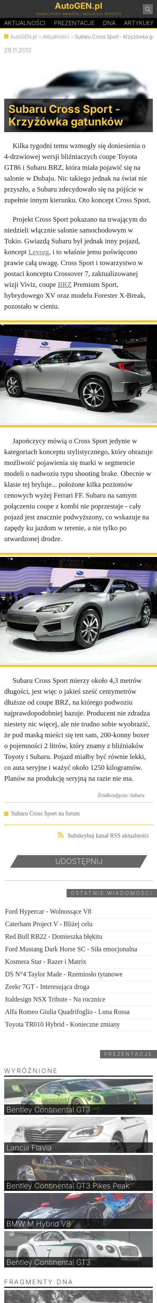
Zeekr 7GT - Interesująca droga (47, 986)
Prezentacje (74, 22)
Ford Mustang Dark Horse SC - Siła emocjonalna (71, 949)
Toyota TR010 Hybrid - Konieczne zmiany (62, 1024)
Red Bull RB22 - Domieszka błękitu (53, 936)
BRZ (65, 285)
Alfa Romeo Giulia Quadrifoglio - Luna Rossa (67, 1011)
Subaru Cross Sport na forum (45, 813)
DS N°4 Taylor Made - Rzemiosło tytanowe (64, 974)
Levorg (38, 252)
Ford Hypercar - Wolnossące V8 (48, 911)
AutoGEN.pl (23, 36)
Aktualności (25, 22)
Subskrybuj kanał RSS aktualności (103, 835)
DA (109, 23)
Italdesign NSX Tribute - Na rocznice (55, 999)
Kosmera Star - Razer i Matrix (45, 961)
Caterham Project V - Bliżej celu (49, 923)
